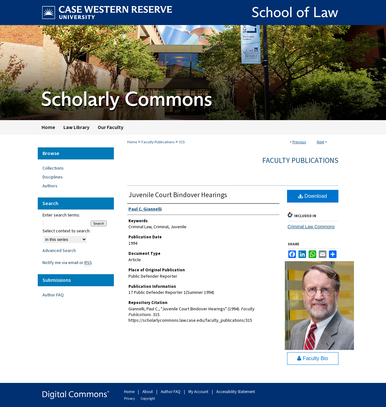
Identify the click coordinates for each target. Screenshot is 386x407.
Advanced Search (59, 251)
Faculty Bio (312, 358)
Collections (53, 168)
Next (320, 142)
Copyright (148, 398)
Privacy (129, 398)
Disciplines (53, 177)
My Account (198, 392)
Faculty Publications (157, 142)
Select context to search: (66, 231)
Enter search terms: (61, 215)
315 (182, 142)
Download (312, 196)
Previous (299, 142)
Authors (50, 186)
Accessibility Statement (235, 392)
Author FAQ (53, 295)
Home (132, 142)
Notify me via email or (67, 263)
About (148, 392)
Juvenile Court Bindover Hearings (177, 195)
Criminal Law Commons (311, 226)
